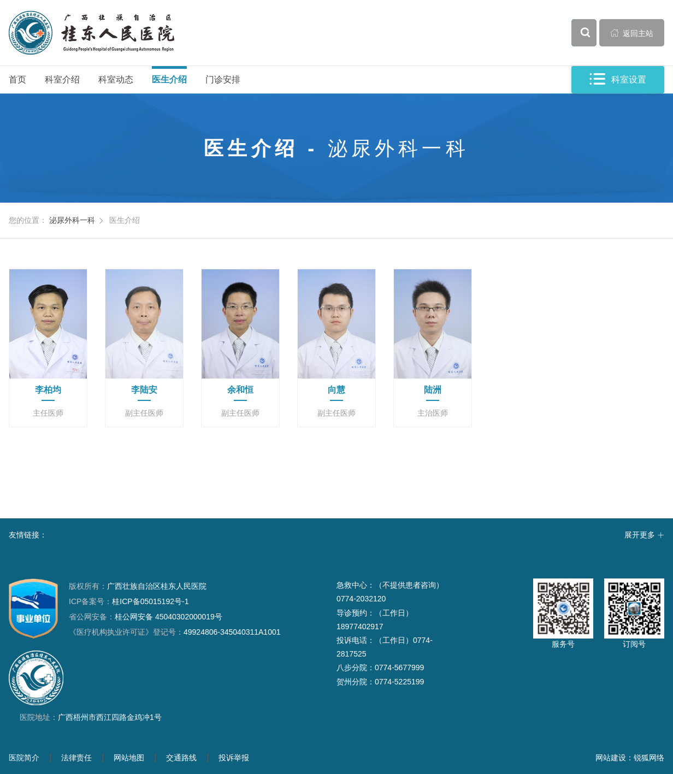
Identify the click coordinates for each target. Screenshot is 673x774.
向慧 (336, 389)
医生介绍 (169, 79)
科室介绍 (62, 79)
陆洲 (432, 389)
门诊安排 (222, 79)
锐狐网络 (649, 757)
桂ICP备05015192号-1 (150, 601)
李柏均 (48, 389)
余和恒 (240, 389)
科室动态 (115, 79)
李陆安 (144, 389)
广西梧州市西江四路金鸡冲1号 (110, 717)
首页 (17, 79)
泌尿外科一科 (72, 220)
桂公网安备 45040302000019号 (145, 616)
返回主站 (632, 32)
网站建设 (610, 757)
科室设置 (617, 79)
